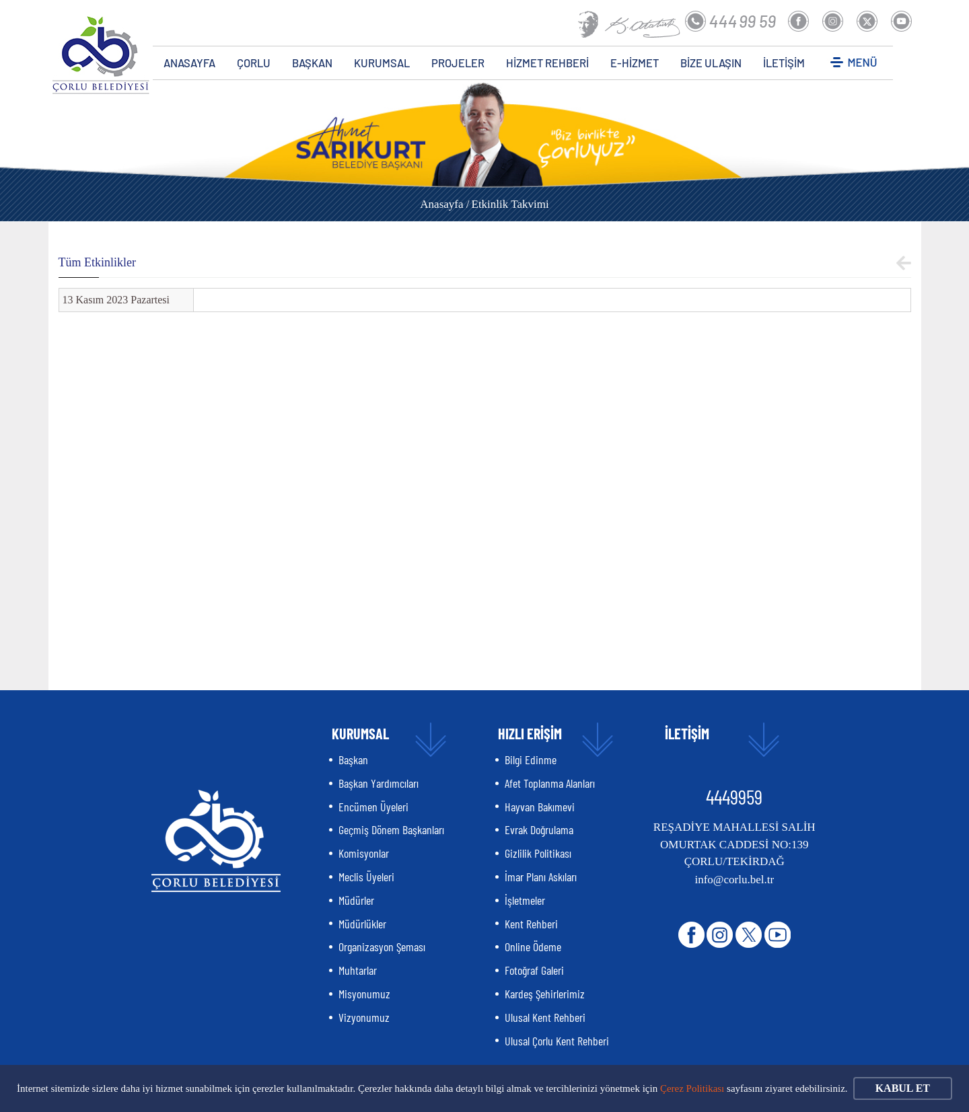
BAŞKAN (312, 62)
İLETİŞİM (784, 62)
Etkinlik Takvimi (510, 204)
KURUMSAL (382, 62)
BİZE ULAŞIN (711, 62)
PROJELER (458, 62)
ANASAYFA (189, 62)
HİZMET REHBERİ (547, 62)
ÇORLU (254, 62)
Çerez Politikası (692, 1088)
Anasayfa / (444, 204)
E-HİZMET (634, 62)
